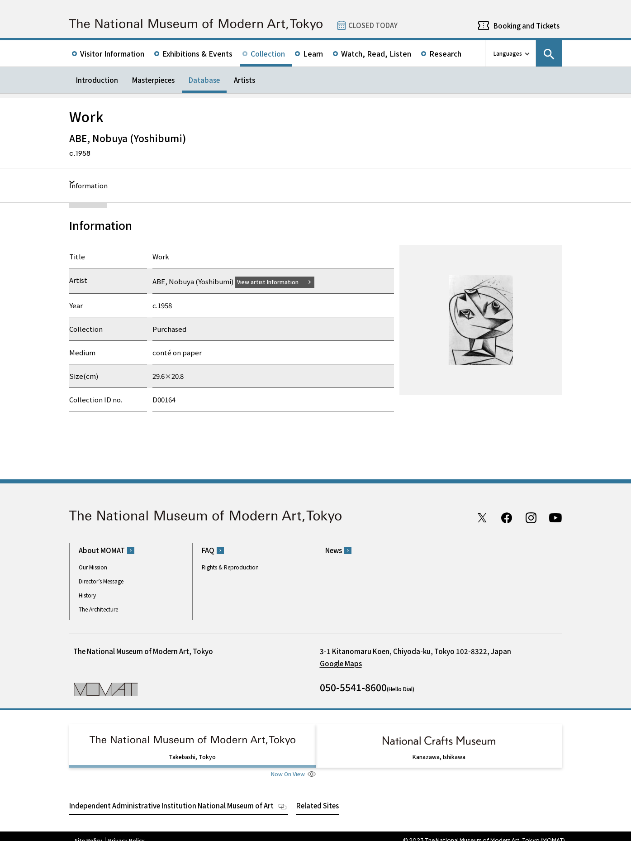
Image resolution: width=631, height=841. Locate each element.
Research (445, 53)
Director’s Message (101, 581)
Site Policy (88, 832)
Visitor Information (112, 53)
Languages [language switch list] (507, 53)
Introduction (97, 80)
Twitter (482, 517)
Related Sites (317, 797)
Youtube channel (555, 517)
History (87, 595)
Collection (268, 53)
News (333, 550)
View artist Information (273, 281)
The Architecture (98, 609)
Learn (313, 53)
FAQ (208, 550)
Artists (244, 80)
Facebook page (506, 517)
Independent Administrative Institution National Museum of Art (171, 797)
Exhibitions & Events (197, 53)
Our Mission (93, 567)
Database (204, 80)
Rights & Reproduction (230, 567)
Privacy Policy (126, 832)
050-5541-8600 (353, 687)
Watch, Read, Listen (376, 53)
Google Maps (341, 663)
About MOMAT (102, 550)
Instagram (531, 517)
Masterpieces (153, 80)
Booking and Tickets (526, 25)
